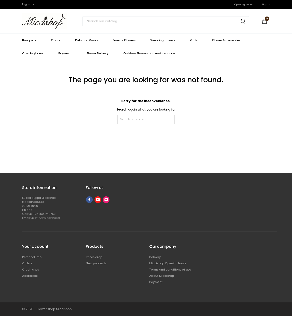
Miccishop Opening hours (167, 263)
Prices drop (94, 257)
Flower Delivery (97, 53)
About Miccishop (161, 276)
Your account (35, 246)
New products (96, 263)
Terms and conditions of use (170, 269)
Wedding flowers (162, 40)
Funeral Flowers (124, 40)
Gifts (193, 40)
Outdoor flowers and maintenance (149, 53)
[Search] (165, 21)
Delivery (155, 257)
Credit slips (30, 269)
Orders (27, 263)
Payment (65, 53)
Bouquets (29, 40)
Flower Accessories (226, 40)
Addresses (30, 276)
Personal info (32, 257)
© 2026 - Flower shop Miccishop (47, 309)
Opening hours (243, 4)
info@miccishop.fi (47, 218)
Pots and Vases (86, 40)
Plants (55, 40)
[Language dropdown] (29, 4)
